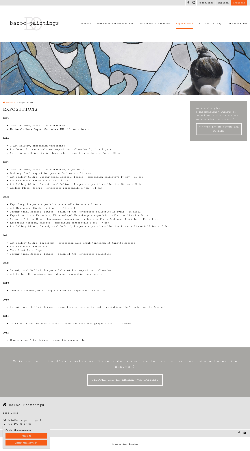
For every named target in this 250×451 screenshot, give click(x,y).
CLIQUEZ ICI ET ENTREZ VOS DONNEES (219, 129)
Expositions (184, 23)
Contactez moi (237, 23)
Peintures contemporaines (115, 23)
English (223, 2)
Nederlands (206, 2)
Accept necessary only (26, 443)
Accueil (86, 23)
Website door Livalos (125, 444)
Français (239, 2)
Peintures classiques (154, 23)
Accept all (26, 436)
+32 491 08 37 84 (17, 423)
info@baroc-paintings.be (23, 420)
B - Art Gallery (210, 23)
